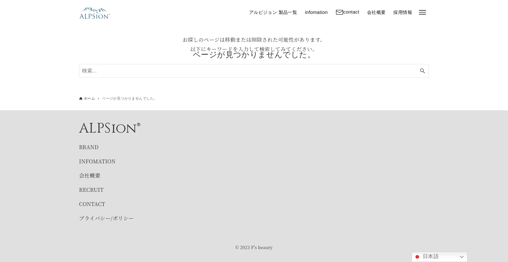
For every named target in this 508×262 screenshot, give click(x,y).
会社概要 (89, 175)
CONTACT (92, 204)
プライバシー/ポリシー (106, 218)
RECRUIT (91, 189)
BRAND (88, 147)
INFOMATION (97, 161)
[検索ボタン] (422, 71)
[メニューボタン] (422, 12)
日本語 (426, 257)
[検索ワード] (254, 71)
